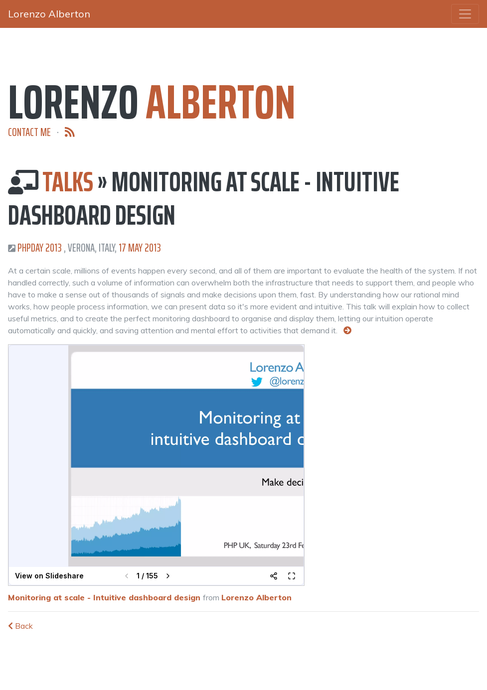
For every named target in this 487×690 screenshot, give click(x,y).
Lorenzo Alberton (256, 597)
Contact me (29, 132)
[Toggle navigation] (465, 14)
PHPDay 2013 (39, 248)
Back (20, 626)
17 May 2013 (140, 248)
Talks (67, 181)
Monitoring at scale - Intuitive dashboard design (104, 597)
